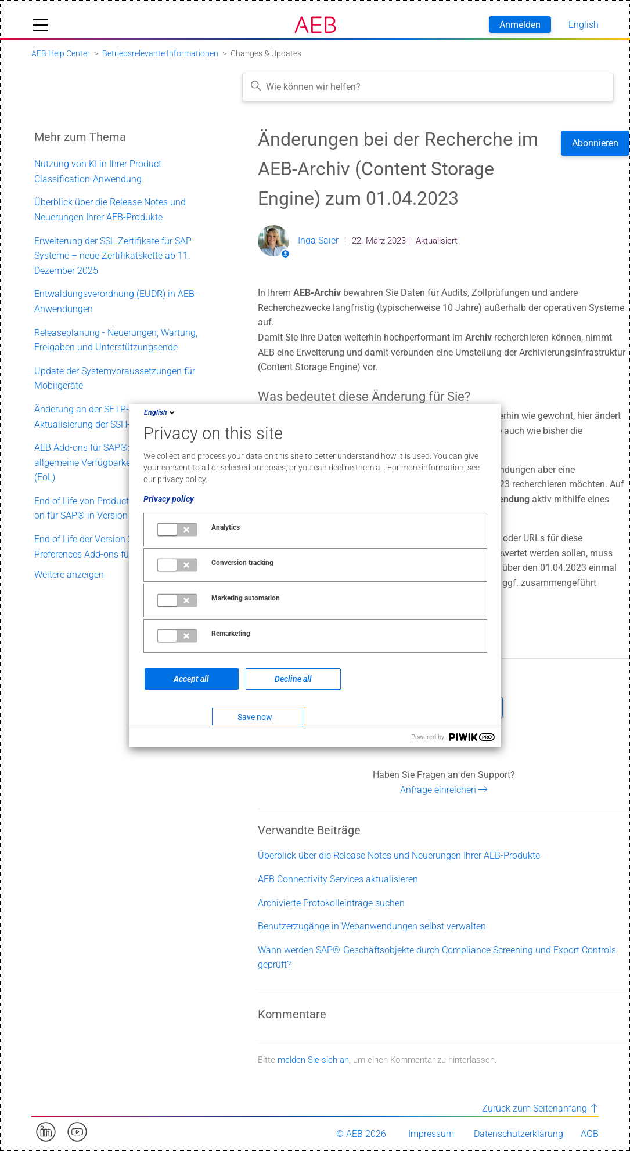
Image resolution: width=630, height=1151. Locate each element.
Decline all (293, 678)
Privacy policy (168, 499)
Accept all (191, 678)
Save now (254, 717)
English (160, 412)
